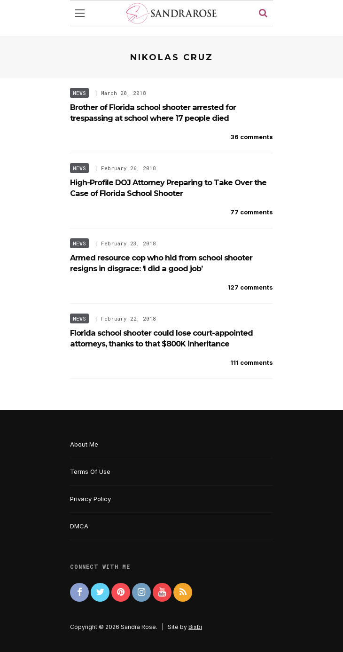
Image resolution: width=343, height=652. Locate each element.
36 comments (251, 137)
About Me (84, 444)
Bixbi (195, 626)
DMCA (79, 526)
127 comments (250, 287)
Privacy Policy (90, 499)
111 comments (251, 362)
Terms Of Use (90, 471)
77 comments (251, 212)
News (79, 92)
